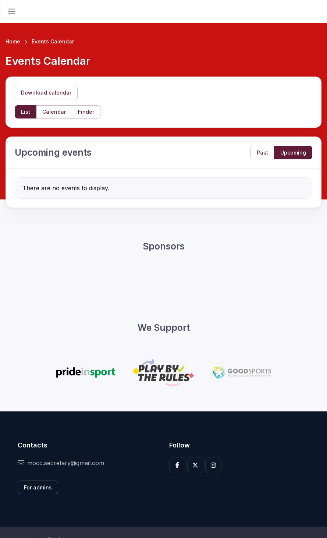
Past (262, 152)
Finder (86, 112)
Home (13, 41)
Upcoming (293, 152)
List (25, 112)
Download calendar (46, 92)
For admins (38, 487)
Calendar (54, 112)
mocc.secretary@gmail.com (61, 463)
